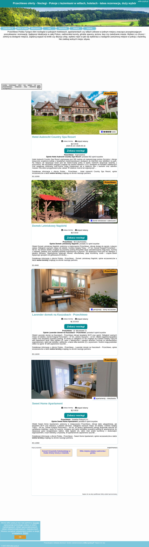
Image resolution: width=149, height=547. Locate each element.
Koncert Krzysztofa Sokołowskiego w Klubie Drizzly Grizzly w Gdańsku (56, 452)
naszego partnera (83, 173)
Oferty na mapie (22, 28)
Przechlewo (110, 93)
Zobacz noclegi (76, 150)
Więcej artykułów (37, 447)
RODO (25, 533)
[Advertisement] (74, 62)
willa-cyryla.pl (143, 1)
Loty (49, 28)
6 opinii (96, 333)
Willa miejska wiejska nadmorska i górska (93, 452)
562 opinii (92, 157)
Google (36, 523)
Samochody (63, 28)
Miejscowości (35, 28)
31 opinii (89, 244)
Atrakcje (76, 28)
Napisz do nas (100, 543)
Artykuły (89, 28)
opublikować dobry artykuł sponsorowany (105, 494)
